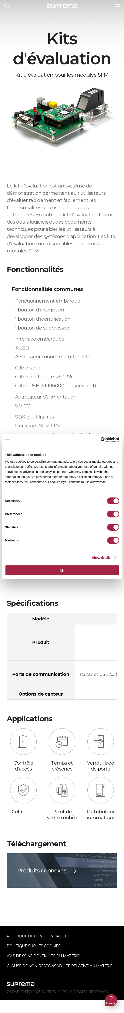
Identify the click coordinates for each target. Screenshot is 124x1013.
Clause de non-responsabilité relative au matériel (60, 966)
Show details (101, 557)
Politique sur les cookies (33, 946)
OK (62, 570)
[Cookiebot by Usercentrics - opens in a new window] (100, 440)
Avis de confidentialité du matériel (44, 956)
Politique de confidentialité (37, 936)
